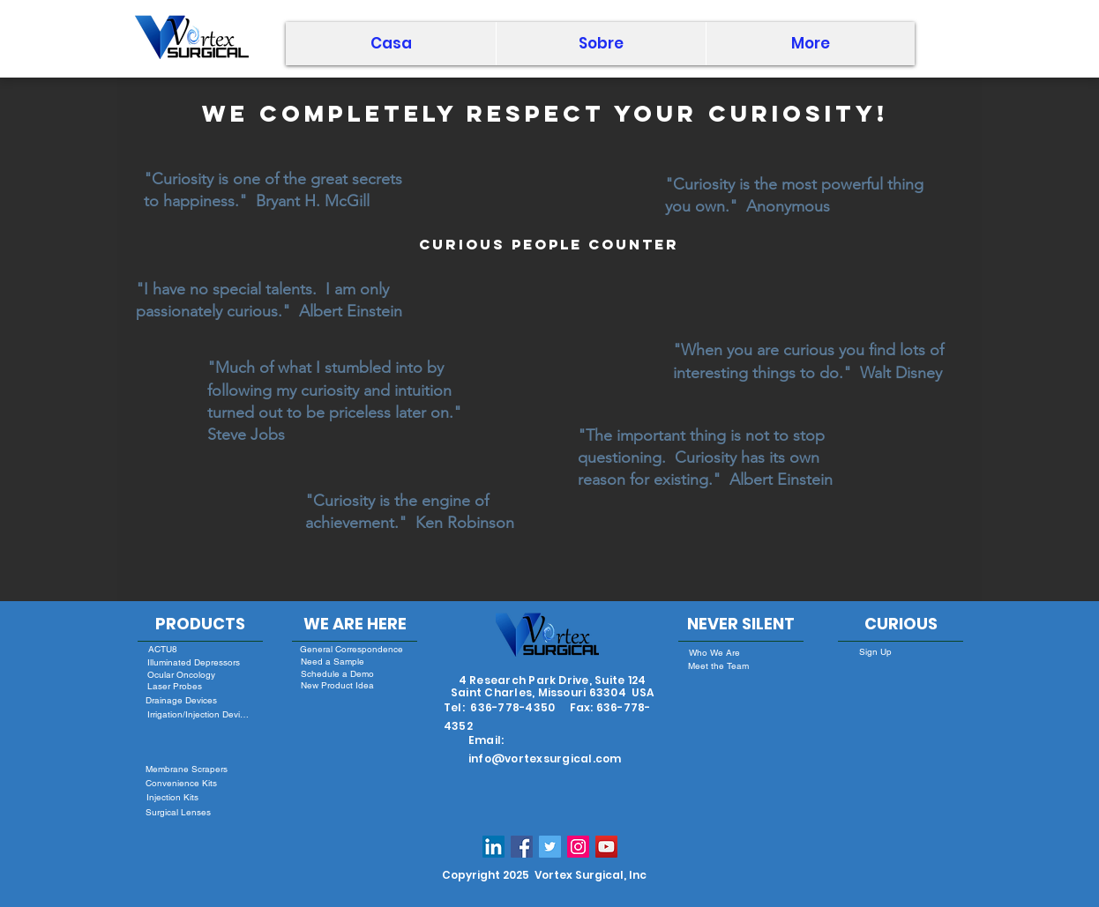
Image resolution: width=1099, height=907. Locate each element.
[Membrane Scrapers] (186, 769)
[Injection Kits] (172, 797)
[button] (601, 43)
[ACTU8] (162, 649)
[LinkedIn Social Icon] (493, 847)
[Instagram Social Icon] (578, 847)
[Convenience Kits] (181, 783)
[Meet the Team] (718, 666)
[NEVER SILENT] (741, 624)
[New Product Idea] (337, 685)
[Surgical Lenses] (177, 812)
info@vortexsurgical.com (545, 758)
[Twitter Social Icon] (550, 847)
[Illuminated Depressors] (193, 662)
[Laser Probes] (174, 686)
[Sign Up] (875, 652)
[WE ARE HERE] (354, 624)
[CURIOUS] (900, 624)
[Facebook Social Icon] (522, 847)
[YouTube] (606, 847)
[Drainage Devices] (181, 700)
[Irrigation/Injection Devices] (198, 714)
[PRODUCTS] (200, 624)
